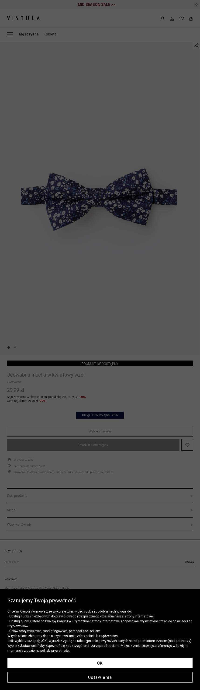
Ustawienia (100, 677)
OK (100, 663)
